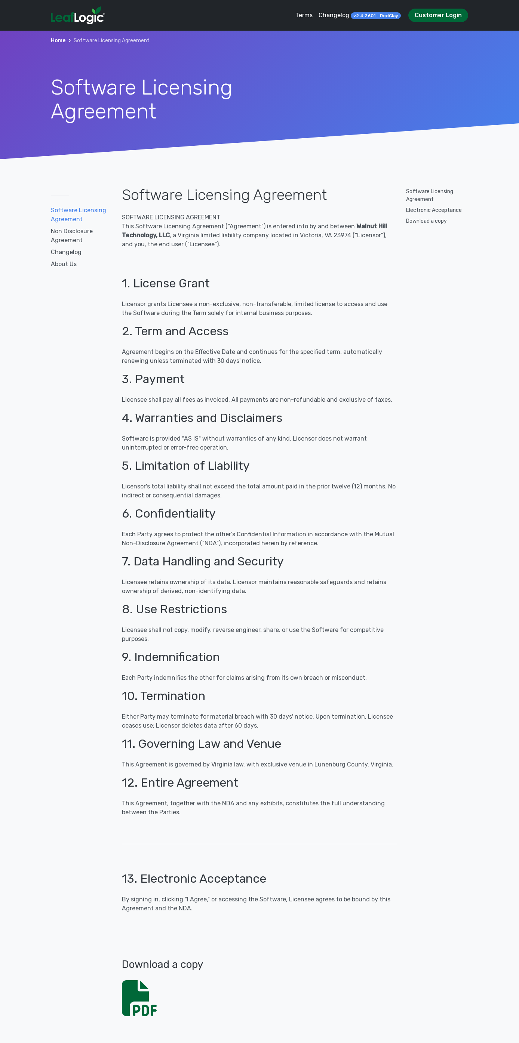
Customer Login (438, 15)
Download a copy (426, 221)
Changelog (360, 15)
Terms (304, 15)
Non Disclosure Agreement (72, 236)
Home (58, 40)
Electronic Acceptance (434, 210)
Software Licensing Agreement (78, 215)
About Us (64, 264)
